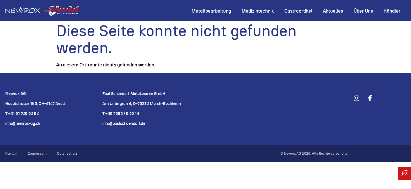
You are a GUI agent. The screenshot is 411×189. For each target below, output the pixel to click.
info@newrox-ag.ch (22, 124)
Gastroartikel (298, 11)
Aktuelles (333, 11)
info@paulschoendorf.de (123, 124)
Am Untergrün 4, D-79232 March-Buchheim (141, 104)
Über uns (363, 11)
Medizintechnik (258, 11)
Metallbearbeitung (211, 11)
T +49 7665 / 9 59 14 (120, 114)
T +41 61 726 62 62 (22, 114)
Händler (392, 11)
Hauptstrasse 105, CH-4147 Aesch (36, 104)
